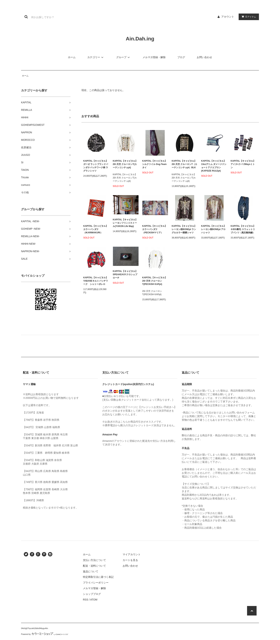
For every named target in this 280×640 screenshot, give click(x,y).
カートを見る (130, 560)
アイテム (248, 16)
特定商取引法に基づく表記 (98, 576)
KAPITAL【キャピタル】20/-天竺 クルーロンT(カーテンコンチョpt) (125, 164)
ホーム (72, 57)
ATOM (93, 599)
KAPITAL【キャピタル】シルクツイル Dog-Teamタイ (154, 164)
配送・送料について (94, 565)
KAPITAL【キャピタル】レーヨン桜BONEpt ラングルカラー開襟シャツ (184, 229)
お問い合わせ (204, 57)
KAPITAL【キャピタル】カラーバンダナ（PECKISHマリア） (154, 229)
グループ (123, 57)
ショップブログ (92, 593)
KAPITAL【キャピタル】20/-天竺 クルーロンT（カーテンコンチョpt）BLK (184, 164)
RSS (85, 599)
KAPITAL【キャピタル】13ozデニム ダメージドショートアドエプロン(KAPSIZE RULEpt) (213, 166)
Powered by (44, 634)
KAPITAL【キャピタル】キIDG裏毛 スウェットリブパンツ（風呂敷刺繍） (243, 229)
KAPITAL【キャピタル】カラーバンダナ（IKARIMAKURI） (95, 229)
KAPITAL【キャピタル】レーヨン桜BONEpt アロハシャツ (213, 229)
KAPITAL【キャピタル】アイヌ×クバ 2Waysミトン (243, 164)
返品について (90, 571)
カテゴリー (95, 57)
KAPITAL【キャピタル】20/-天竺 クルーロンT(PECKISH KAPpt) (154, 280)
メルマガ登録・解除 (154, 57)
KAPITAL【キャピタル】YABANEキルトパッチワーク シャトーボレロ (95, 280)
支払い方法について (94, 560)
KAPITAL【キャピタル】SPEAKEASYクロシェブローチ (125, 274)
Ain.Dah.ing (140, 39)
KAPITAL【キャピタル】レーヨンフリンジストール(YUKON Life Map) (125, 222)
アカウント (227, 16)
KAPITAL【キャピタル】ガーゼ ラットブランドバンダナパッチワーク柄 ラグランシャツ (95, 166)
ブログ (181, 57)
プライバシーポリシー (96, 582)
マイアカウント (132, 554)
